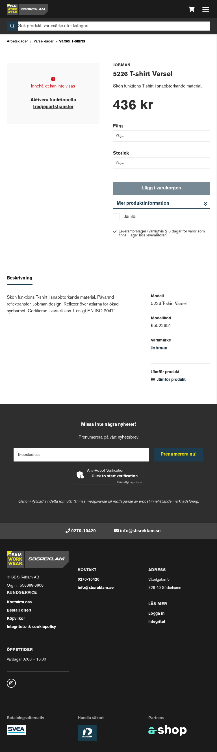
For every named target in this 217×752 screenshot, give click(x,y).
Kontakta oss (19, 602)
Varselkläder (43, 41)
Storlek (121, 153)
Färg (118, 126)
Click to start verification (115, 476)
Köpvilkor (16, 619)
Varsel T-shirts (72, 41)
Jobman (159, 348)
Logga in (156, 614)
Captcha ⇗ (129, 482)
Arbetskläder (17, 41)
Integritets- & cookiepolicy (31, 627)
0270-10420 (83, 531)
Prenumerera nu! (178, 454)
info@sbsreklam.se (140, 531)
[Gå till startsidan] (27, 9)
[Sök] (108, 26)
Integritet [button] (156, 622)
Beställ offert (19, 610)
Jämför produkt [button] (168, 380)
